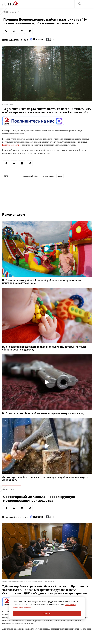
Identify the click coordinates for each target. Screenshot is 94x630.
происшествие (48, 176)
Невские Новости (10, 145)
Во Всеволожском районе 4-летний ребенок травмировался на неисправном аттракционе (41, 282)
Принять (47, 613)
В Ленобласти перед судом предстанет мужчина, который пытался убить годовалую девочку (44, 348)
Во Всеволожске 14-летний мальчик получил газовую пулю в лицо (43, 413)
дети (60, 176)
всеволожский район (30, 176)
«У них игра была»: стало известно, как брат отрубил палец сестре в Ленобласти (45, 479)
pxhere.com (8, 104)
